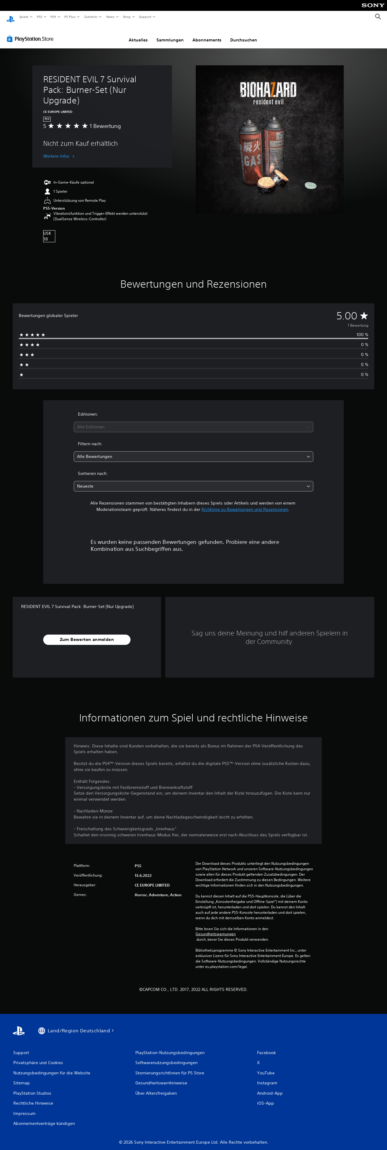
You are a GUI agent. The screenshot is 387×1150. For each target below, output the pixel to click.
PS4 (53, 17)
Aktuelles (138, 34)
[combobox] (193, 421)
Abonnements (206, 34)
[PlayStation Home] (10, 17)
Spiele (23, 17)
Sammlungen (170, 34)
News (110, 17)
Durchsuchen (243, 34)
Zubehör (91, 17)
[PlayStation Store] (31, 33)
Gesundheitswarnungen (215, 928)
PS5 (40, 17)
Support (145, 17)
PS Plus (70, 17)
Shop (127, 17)
